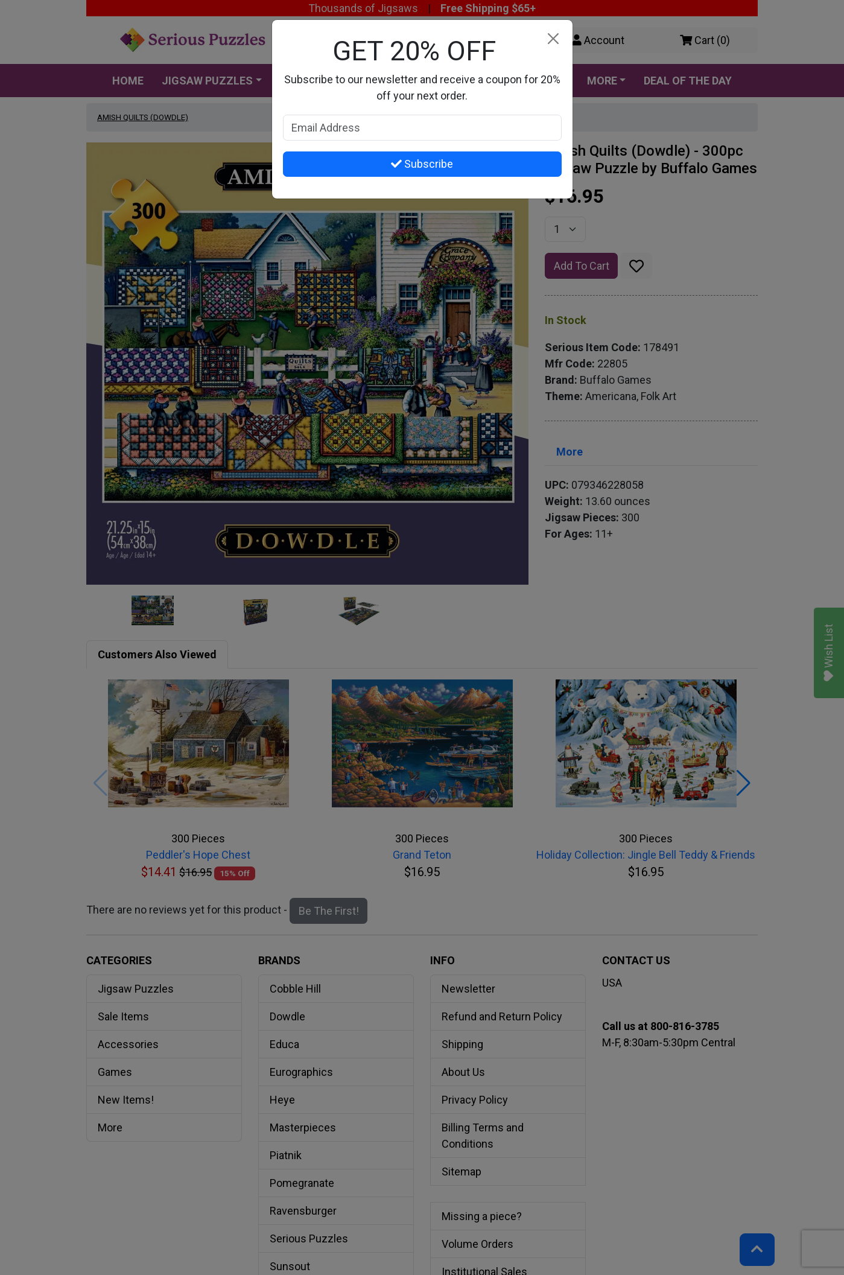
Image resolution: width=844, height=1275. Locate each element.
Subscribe (422, 163)
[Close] (553, 39)
